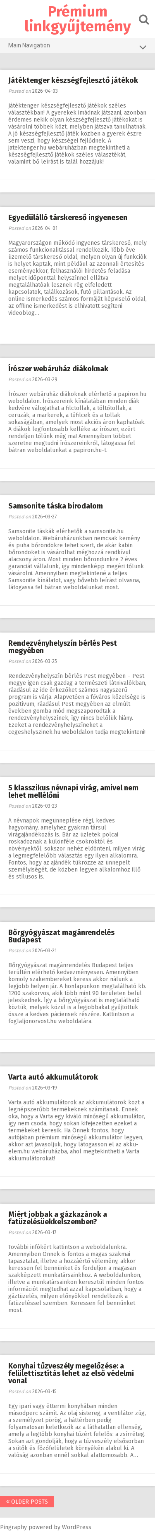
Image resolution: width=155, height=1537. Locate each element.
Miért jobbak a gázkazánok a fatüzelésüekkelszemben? (57, 1218)
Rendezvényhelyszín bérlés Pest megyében (62, 647)
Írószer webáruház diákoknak (58, 368)
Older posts (27, 1501)
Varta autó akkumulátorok (53, 1077)
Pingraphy (13, 1527)
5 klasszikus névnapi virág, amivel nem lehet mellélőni (73, 791)
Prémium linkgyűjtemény (77, 18)
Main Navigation (77, 47)
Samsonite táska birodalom (55, 506)
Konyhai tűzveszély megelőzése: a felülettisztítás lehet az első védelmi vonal (71, 1373)
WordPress (76, 1527)
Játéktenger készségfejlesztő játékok (73, 80)
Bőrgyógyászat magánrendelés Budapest (61, 936)
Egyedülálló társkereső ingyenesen (67, 217)
